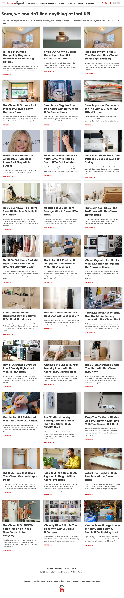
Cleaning (71, 3)
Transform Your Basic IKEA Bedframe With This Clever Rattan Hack (101, 211)
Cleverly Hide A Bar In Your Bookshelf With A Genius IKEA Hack (61, 529)
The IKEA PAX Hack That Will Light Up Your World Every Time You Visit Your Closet (20, 263)
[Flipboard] (102, 3)
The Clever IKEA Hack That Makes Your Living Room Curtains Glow (19, 109)
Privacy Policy (70, 568)
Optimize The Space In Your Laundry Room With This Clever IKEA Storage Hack (61, 368)
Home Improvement (48, 3)
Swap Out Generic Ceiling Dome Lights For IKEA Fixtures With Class (60, 55)
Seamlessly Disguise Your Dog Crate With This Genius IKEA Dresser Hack (61, 109)
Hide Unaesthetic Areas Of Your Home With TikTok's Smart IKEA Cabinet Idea (60, 159)
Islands (75, 581)
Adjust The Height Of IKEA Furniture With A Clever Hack (101, 476)
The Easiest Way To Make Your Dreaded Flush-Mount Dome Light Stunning (101, 55)
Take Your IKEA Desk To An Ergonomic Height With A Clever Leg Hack (60, 476)
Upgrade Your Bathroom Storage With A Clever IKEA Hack (61, 211)
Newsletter (115, 3)
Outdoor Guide (84, 581)
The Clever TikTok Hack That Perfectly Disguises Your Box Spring (102, 159)
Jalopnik (36, 581)
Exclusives (32, 3)
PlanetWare (95, 581)
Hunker (68, 581)
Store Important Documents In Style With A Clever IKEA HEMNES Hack (102, 109)
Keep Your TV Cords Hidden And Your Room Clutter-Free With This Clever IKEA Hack (102, 421)
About (50, 568)
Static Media (49, 572)
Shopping (90, 3)
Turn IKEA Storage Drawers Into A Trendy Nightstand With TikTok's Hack (19, 368)
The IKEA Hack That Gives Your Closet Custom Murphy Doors (20, 476)
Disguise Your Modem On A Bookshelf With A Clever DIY (61, 314)
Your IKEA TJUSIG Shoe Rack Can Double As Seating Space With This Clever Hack (103, 316)
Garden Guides (59, 581)
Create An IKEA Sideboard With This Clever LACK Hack (20, 419)
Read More (7, 75)
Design (80, 3)
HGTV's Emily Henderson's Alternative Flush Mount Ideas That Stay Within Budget (19, 161)
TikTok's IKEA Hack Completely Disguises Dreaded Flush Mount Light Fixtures (19, 57)
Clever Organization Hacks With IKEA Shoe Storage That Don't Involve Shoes (102, 263)
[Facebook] (99, 3)
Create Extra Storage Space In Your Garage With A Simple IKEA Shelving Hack (102, 529)
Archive (58, 568)
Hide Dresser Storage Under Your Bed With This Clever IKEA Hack (102, 368)
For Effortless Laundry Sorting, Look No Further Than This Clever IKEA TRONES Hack (59, 422)
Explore (49, 581)
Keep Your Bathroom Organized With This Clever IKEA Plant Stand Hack (19, 316)
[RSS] (106, 3)
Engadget (27, 581)
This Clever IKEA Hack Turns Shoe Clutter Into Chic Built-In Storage (20, 211)
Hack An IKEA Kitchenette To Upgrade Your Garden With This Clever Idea (60, 263)
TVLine (42, 581)
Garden (62, 3)
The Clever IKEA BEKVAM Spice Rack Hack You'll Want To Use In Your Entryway (18, 530)
